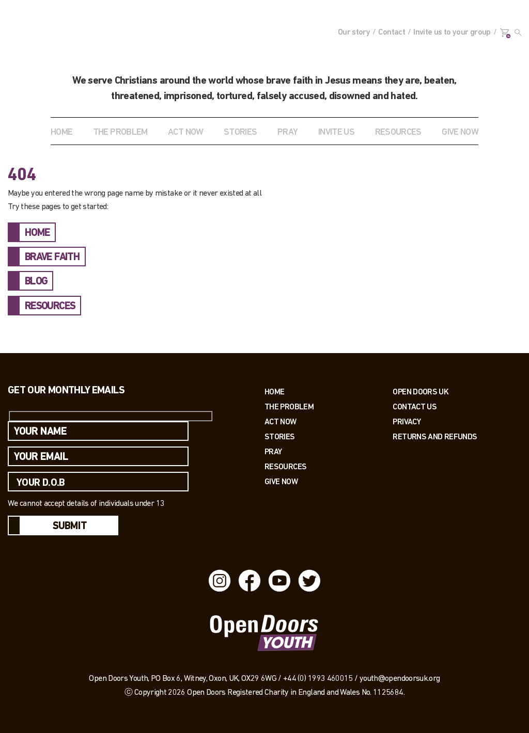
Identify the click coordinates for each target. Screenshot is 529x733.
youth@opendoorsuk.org (400, 679)
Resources (285, 466)
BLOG (36, 282)
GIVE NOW (460, 132)
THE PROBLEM (120, 132)
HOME (37, 233)
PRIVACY (407, 421)
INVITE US (336, 132)
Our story (354, 32)
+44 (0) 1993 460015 (318, 679)
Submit (70, 526)
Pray (287, 132)
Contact (391, 32)
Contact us (415, 406)
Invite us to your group (451, 32)
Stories (279, 436)
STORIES (240, 132)
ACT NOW (186, 132)
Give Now (281, 481)
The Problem (289, 406)
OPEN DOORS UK (420, 391)
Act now (280, 421)
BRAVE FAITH (52, 257)
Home (61, 132)
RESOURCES (398, 132)
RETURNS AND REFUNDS (435, 436)
